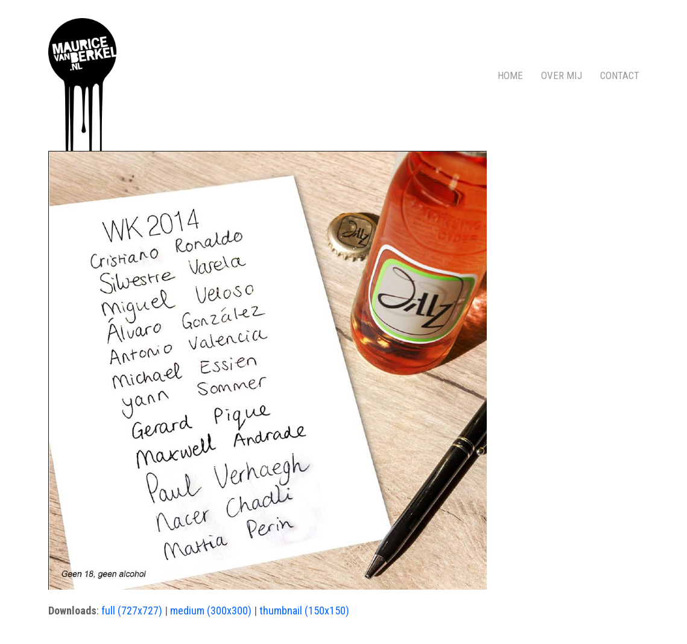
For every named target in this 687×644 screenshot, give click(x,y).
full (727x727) (131, 610)
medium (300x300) (211, 610)
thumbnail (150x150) (304, 610)
